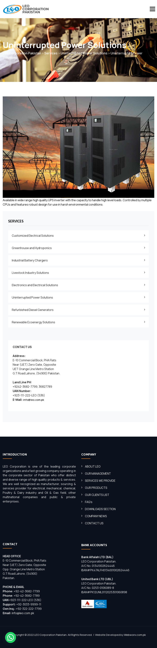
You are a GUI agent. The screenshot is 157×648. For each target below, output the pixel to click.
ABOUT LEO (93, 466)
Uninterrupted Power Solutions (32, 297)
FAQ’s (88, 502)
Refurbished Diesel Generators (33, 310)
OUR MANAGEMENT (98, 474)
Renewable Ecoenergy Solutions (33, 322)
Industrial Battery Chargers (30, 260)
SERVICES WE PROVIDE (100, 481)
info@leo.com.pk (33, 399)
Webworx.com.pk (135, 635)
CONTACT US (94, 523)
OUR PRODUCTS (96, 488)
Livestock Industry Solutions (30, 273)
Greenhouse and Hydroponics (32, 248)
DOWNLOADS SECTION (100, 509)
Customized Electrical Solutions (33, 236)
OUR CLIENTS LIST (97, 495)
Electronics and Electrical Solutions (35, 285)
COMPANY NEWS (96, 516)
